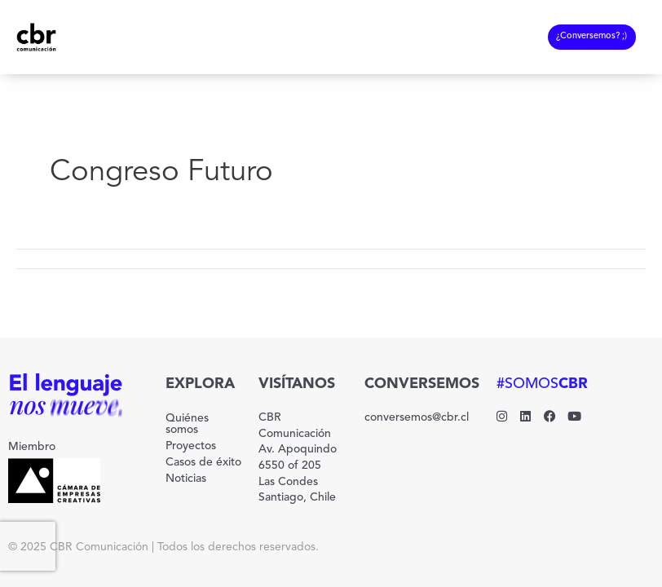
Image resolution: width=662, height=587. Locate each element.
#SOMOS (542, 384)
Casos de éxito (203, 462)
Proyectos (191, 446)
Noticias (186, 478)
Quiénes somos (187, 424)
